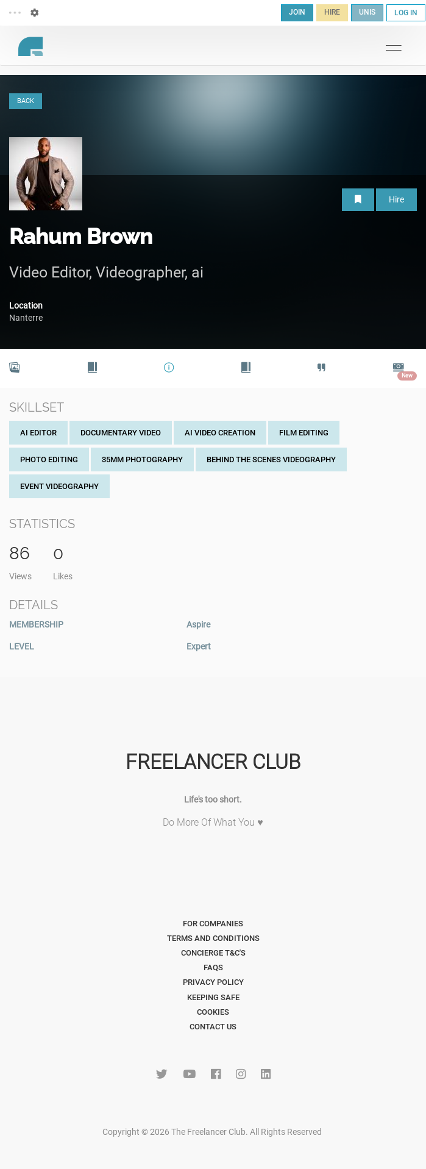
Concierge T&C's (213, 952)
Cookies (213, 1012)
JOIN (297, 12)
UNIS (367, 12)
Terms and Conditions (213, 938)
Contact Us (213, 1026)
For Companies (213, 923)
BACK (25, 101)
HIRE (332, 12)
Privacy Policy (213, 982)
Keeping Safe (213, 997)
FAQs (213, 967)
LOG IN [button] (405, 13)
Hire (396, 199)
